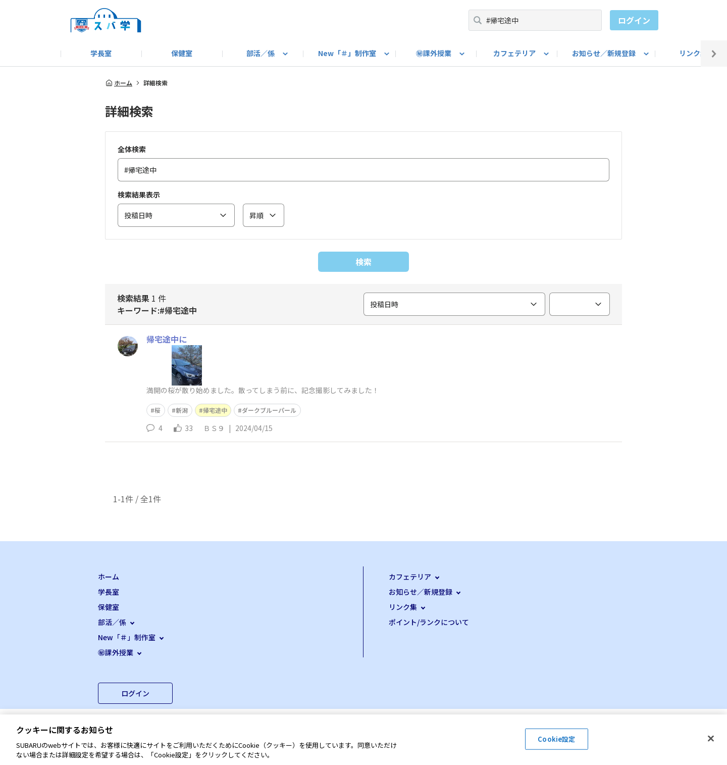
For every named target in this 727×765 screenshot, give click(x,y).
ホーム (118, 83)
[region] (363, 739)
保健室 (181, 53)
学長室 (101, 53)
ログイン (634, 20)
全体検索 (132, 149)
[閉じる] (711, 739)
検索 (363, 262)
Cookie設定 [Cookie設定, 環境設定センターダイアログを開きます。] (556, 739)
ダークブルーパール (269, 410)
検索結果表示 (139, 194)
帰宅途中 (215, 410)
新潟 (182, 410)
